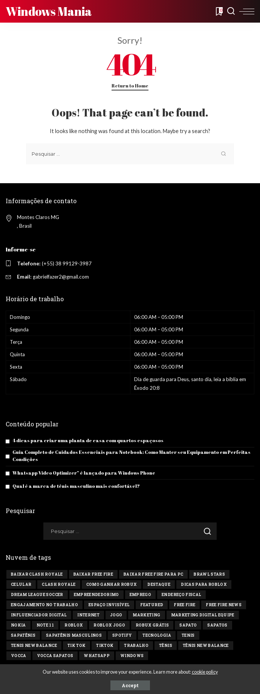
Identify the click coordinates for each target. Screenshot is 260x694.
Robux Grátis (152, 625)
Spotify (122, 635)
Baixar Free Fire (93, 574)
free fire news (224, 604)
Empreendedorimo (96, 594)
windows (132, 655)
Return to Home (130, 86)
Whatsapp (97, 655)
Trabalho (136, 645)
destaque (158, 584)
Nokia (18, 625)
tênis (165, 645)
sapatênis (23, 635)
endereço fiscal (181, 594)
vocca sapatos (55, 655)
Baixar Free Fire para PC (153, 574)
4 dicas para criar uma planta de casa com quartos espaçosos (88, 440)
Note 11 (45, 625)
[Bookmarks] (218, 11)
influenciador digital (39, 615)
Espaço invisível (109, 604)
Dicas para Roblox (204, 584)
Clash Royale (58, 584)
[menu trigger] (246, 11)
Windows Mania (49, 11)
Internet (88, 615)
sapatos (217, 625)
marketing (146, 615)
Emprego (140, 594)
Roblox (73, 625)
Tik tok (76, 645)
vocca (18, 655)
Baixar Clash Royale (37, 574)
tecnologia (156, 635)
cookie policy (205, 672)
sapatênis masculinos (74, 635)
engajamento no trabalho (44, 604)
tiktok (104, 645)
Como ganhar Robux (111, 584)
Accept (130, 685)
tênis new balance (206, 645)
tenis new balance (34, 645)
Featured (151, 604)
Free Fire (184, 604)
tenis (188, 635)
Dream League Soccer (37, 594)
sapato (188, 625)
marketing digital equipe (202, 615)
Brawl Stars (209, 574)
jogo (116, 615)
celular (21, 584)
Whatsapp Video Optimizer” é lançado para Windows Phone (83, 473)
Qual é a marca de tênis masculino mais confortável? (76, 486)
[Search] (231, 11)
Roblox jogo (109, 625)
